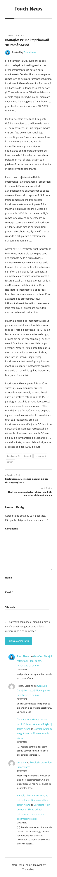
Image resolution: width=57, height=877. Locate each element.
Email (9, 592)
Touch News (28, 8)
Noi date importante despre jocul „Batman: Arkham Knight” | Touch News (34, 724)
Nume (9, 578)
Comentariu (12, 529)
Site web (10, 607)
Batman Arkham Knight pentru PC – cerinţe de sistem (34, 733)
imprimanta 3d (13, 456)
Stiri (22, 35)
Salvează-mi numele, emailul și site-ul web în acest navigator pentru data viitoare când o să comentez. (28, 626)
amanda (21, 762)
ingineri (27, 456)
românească (40, 456)
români (10, 461)
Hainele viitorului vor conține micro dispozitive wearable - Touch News (32, 800)
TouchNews (30, 52)
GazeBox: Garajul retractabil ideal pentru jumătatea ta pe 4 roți (34, 660)
